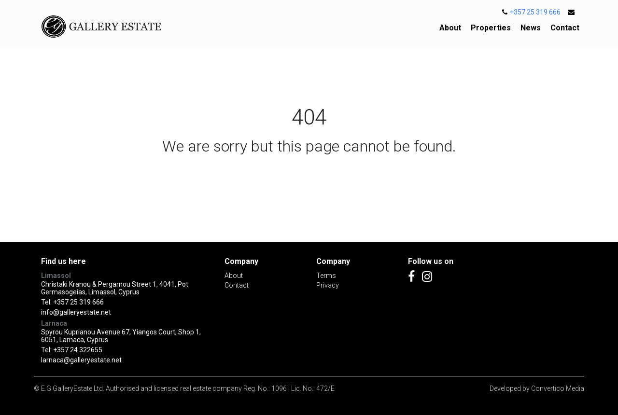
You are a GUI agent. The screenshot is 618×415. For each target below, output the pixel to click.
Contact (564, 27)
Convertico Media (557, 388)
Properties (491, 27)
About (450, 27)
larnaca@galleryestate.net (81, 360)
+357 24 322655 (77, 350)
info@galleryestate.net (76, 312)
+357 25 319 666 (531, 12)
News (530, 27)
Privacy (327, 285)
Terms (326, 275)
